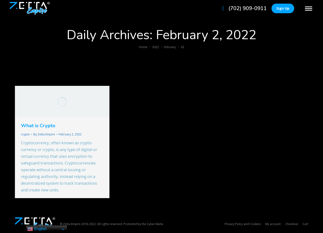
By (44, 134)
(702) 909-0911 (243, 8)
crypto (25, 134)
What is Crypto (38, 125)
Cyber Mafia (155, 224)
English (37, 229)
